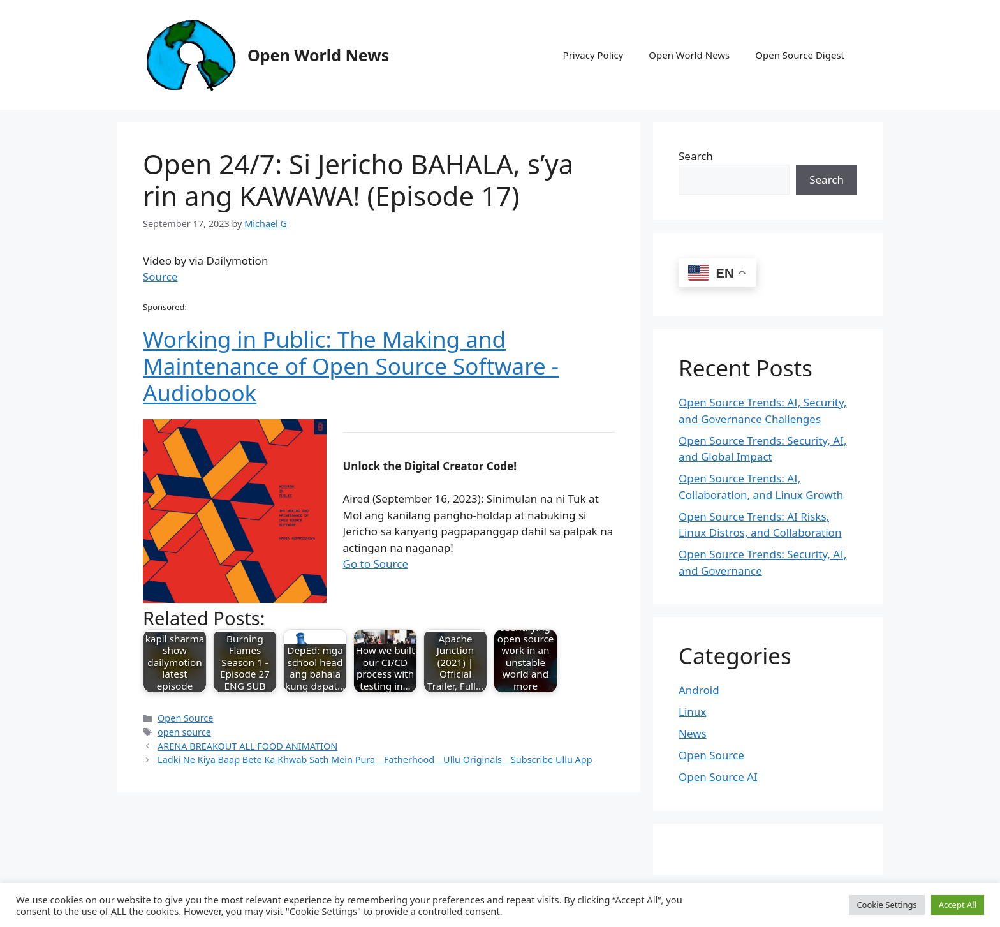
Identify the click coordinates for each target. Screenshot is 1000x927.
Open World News (318, 55)
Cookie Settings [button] (886, 904)
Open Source (185, 718)
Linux (692, 711)
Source (160, 276)
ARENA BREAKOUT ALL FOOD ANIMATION (247, 746)
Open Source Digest (799, 54)
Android (699, 690)
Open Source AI (718, 776)
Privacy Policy (593, 54)
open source (184, 732)
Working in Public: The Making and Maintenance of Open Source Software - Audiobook (351, 366)
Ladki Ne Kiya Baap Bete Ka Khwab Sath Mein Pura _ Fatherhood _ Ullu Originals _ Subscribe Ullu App (375, 759)
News (693, 733)
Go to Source (375, 563)
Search (696, 156)
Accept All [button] (957, 904)
